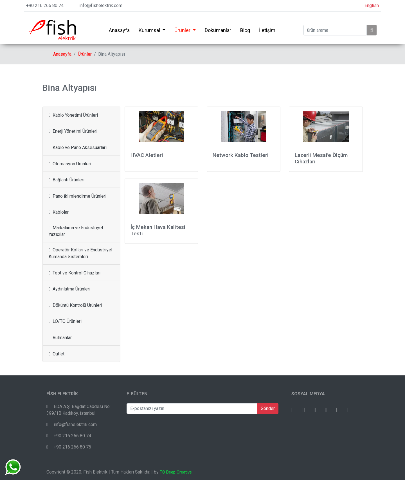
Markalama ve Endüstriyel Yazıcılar (76, 231)
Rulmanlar (60, 337)
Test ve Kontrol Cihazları (74, 273)
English (371, 5)
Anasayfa (119, 30)
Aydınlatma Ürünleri (69, 289)
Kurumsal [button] (150, 30)
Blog (245, 30)
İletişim (267, 30)
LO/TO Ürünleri (65, 321)
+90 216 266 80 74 (45, 5)
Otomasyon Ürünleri (70, 163)
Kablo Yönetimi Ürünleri (73, 115)
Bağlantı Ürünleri (66, 179)
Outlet (56, 354)
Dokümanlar (218, 30)
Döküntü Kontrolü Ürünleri (75, 305)
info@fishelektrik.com (100, 5)
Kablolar (59, 212)
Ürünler (183, 30)
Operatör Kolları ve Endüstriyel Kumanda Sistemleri (80, 253)
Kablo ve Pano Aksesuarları (78, 147)
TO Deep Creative (176, 472)
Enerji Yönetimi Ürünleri (73, 131)
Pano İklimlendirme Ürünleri (77, 196)
